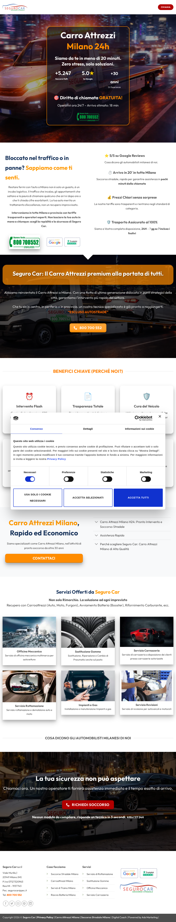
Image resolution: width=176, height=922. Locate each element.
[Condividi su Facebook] (6, 903)
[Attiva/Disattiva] (96, 522)
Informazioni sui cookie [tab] (139, 428)
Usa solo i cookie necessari (37, 497)
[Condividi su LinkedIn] (30, 903)
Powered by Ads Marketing (143, 917)
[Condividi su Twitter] (12, 903)
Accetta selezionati (88, 497)
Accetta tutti (138, 497)
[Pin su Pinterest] (24, 903)
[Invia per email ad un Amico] (18, 903)
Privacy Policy (56, 458)
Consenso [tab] (36, 428)
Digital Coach (119, 917)
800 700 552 (14, 894)
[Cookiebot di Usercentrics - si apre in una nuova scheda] (137, 418)
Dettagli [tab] (88, 428)
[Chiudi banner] (161, 418)
